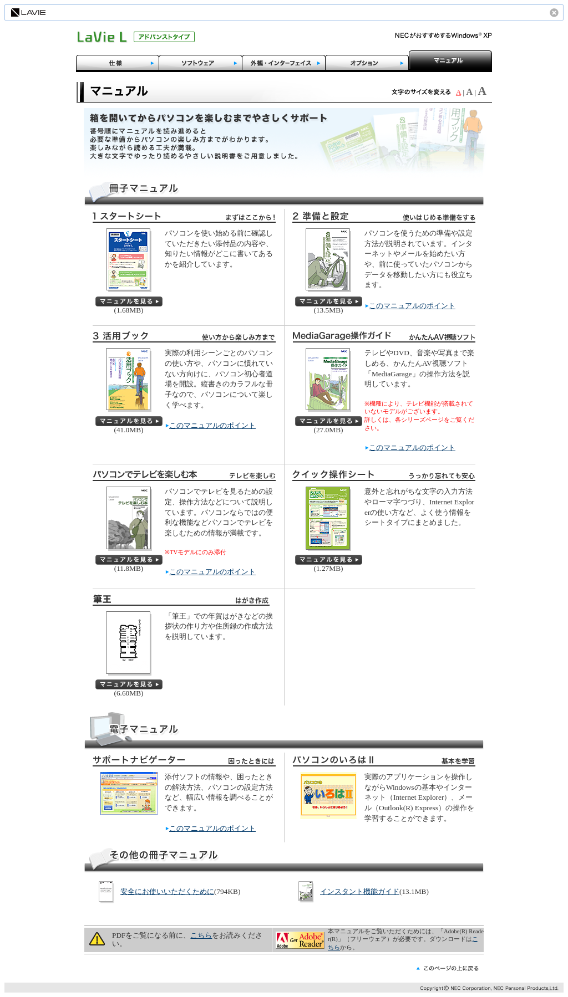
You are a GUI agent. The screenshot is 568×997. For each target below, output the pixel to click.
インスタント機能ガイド (359, 891)
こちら (201, 935)
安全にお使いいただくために (167, 891)
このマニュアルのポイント (412, 305)
